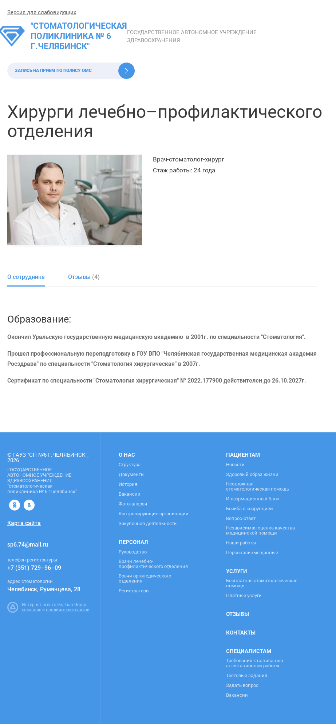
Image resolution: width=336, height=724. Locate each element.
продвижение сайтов (68, 609)
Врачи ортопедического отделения (145, 578)
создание (31, 609)
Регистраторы (134, 590)
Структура (130, 464)
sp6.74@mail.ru (27, 544)
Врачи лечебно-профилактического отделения (153, 564)
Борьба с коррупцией (249, 508)
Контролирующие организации (154, 513)
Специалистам (248, 651)
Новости (235, 464)
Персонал (133, 542)
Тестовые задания (246, 675)
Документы (132, 474)
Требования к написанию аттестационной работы (254, 663)
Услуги (236, 571)
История (128, 484)
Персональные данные (252, 552)
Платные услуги (244, 595)
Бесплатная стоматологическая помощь (261, 583)
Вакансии (130, 494)
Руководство (133, 552)
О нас (127, 454)
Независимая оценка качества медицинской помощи (260, 530)
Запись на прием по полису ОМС (53, 70)
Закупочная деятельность (148, 523)
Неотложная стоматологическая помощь (257, 486)
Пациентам (243, 454)
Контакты (241, 632)
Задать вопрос (242, 685)
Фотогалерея (133, 504)
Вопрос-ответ (241, 518)
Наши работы (241, 542)
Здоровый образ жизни (252, 474)
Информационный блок (252, 498)
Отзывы (237, 614)
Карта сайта (24, 523)
